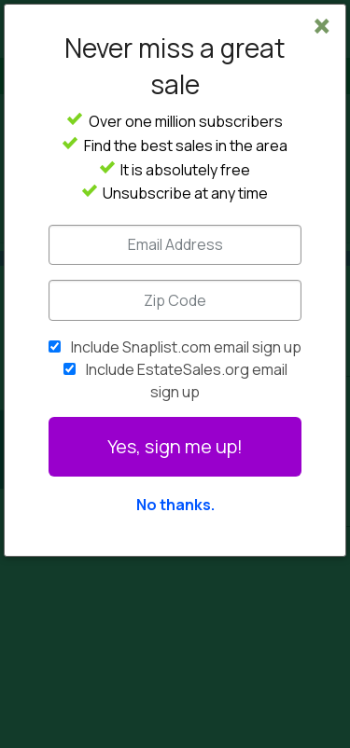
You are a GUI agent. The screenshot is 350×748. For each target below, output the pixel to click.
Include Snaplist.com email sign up (186, 347)
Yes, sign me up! (175, 446)
